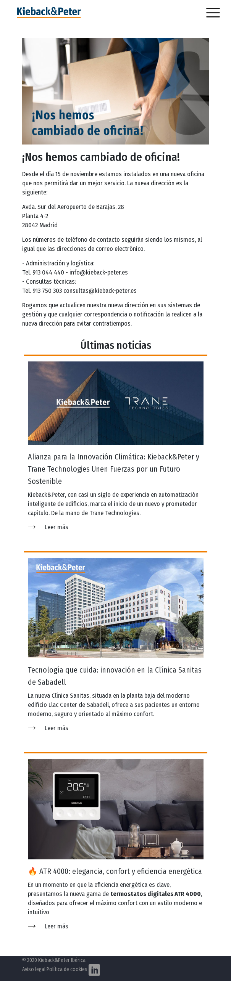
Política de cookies (67, 969)
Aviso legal (33, 969)
